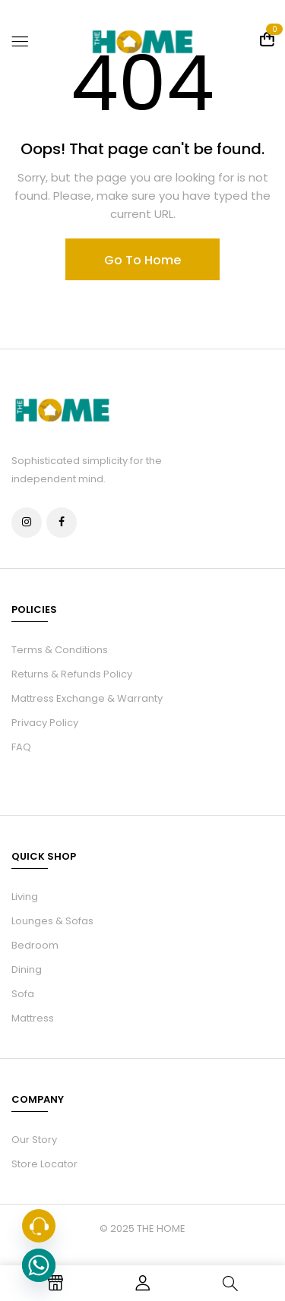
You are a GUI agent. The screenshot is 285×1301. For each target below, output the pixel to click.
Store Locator (44, 1164)
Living (24, 896)
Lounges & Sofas (52, 921)
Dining (26, 969)
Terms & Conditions (59, 650)
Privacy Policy (44, 722)
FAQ (21, 747)
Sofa (22, 994)
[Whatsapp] (38, 1265)
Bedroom (35, 945)
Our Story (34, 1139)
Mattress (32, 1018)
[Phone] (38, 1226)
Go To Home (142, 260)
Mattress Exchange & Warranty (87, 698)
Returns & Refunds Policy (71, 674)
